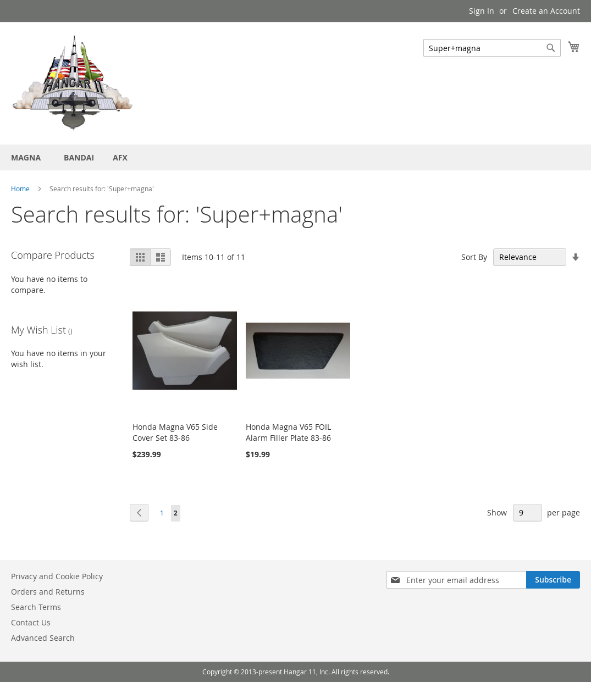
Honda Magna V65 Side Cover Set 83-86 (175, 432)
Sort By (474, 257)
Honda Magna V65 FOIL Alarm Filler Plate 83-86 (288, 432)
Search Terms (36, 607)
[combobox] (492, 48)
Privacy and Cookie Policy (57, 576)
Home (20, 188)
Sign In (481, 10)
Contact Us (31, 622)
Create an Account (546, 10)
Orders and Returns (48, 591)
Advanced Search (43, 638)
